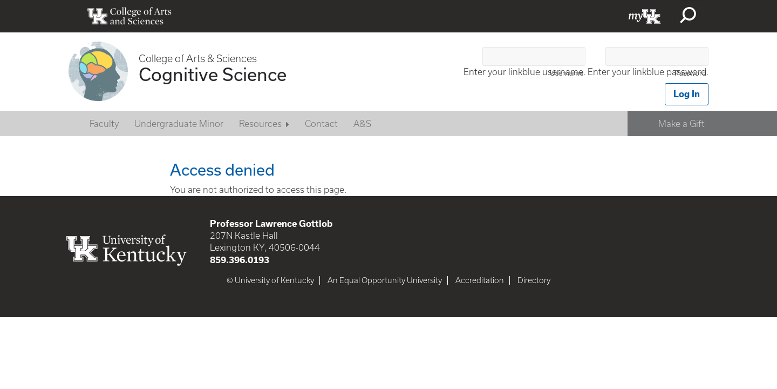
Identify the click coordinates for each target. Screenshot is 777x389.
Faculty (104, 124)
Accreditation (479, 280)
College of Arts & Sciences (198, 58)
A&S (362, 124)
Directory (533, 280)
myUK (645, 16)
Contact (321, 124)
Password (690, 73)
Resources (260, 124)
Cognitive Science (213, 74)
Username (566, 73)
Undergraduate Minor (178, 124)
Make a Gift (681, 124)
